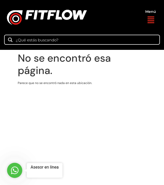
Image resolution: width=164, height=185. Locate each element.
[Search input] (86, 39)
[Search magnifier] (10, 39)
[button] (150, 20)
